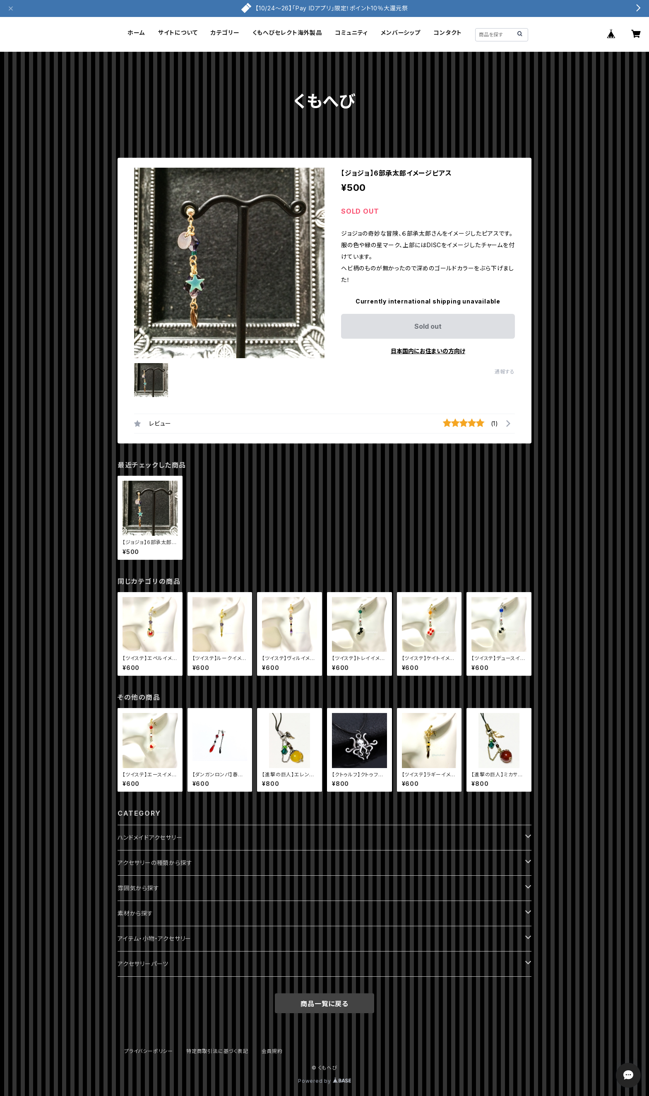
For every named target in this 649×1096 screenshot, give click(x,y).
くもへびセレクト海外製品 (287, 32)
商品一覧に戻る (324, 1004)
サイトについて (178, 32)
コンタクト (447, 32)
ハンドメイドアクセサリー (150, 837)
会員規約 (272, 1051)
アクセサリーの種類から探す (155, 862)
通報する (505, 372)
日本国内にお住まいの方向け (428, 350)
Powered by (324, 1081)
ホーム (136, 32)
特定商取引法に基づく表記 (217, 1051)
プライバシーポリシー (148, 1051)
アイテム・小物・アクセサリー (154, 938)
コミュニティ (351, 32)
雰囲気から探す (138, 887)
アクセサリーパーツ (143, 963)
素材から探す (135, 913)
